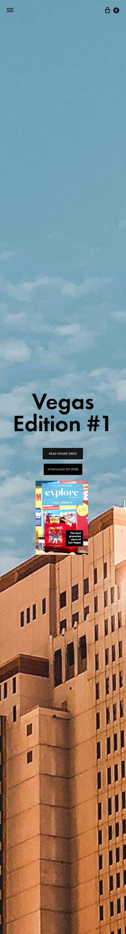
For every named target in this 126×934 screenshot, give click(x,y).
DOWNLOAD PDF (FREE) (63, 469)
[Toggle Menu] (10, 10)
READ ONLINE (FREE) (63, 453)
